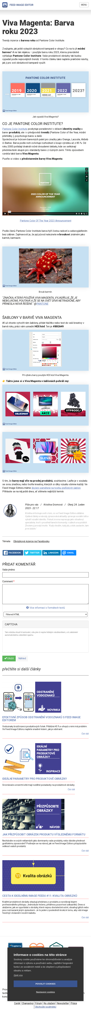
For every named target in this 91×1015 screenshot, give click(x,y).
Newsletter (63, 1003)
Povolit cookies (45, 984)
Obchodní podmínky (45, 1006)
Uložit (9, 658)
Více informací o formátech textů (45, 607)
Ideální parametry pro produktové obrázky (34, 778)
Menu (84, 5)
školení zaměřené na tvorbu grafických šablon (56, 487)
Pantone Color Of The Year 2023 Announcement (45, 220)
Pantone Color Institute (14, 128)
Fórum (38, 1003)
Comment (8, 581)
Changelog (27, 1003)
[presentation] (28, 644)
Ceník (17, 1003)
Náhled (22, 658)
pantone (42, 303)
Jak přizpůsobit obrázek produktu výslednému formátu (43, 834)
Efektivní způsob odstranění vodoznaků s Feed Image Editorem (41, 719)
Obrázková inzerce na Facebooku (31, 541)
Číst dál (85, 733)
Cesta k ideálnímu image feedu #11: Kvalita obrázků (39, 895)
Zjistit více (18, 975)
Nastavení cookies (45, 992)
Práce (74, 1003)
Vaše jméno (8, 569)
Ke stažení (49, 1003)
